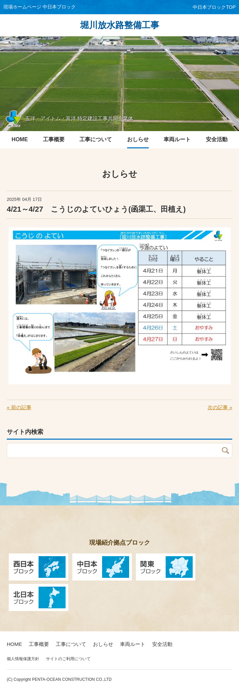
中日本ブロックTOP (214, 7)
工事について (71, 644)
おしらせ (103, 644)
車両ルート (132, 644)
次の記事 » (220, 407)
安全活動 (162, 644)
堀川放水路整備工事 (119, 25)
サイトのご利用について (68, 658)
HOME (14, 644)
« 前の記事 (19, 407)
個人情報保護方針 (23, 658)
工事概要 (39, 644)
